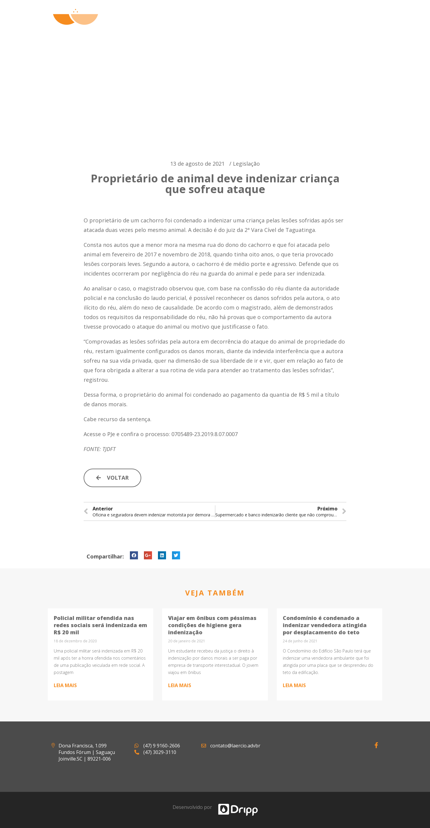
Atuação (251, 23)
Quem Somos (207, 23)
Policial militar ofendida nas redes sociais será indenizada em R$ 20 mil (100, 625)
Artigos (287, 23)
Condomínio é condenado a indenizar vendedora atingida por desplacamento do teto (325, 625)
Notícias (324, 23)
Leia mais (65, 685)
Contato (362, 23)
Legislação (246, 163)
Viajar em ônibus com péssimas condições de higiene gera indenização (212, 625)
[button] (112, 478)
